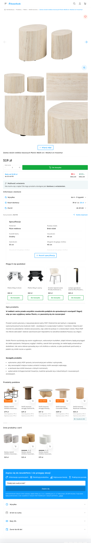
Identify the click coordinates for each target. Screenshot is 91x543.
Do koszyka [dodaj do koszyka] (15, 298)
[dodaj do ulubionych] (85, 16)
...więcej (60, 495)
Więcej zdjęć (45, 148)
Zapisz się (45, 489)
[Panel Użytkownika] (80, 3)
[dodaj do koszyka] (15, 400)
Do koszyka (55, 167)
